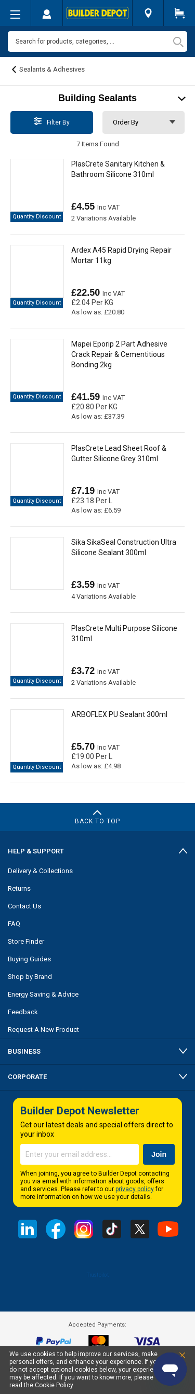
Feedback (23, 1012)
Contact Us (24, 906)
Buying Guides (29, 959)
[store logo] (97, 13)
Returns (19, 888)
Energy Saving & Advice (43, 994)
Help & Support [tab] (36, 851)
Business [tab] (24, 1051)
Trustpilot (97, 1275)
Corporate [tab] (27, 1077)
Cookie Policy (54, 1385)
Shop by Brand (30, 977)
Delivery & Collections (40, 871)
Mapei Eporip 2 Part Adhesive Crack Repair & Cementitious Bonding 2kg (119, 354)
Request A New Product (43, 1029)
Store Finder (26, 941)
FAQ (14, 924)
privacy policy (134, 1189)
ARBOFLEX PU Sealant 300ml (119, 714)
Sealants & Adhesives (52, 69)
